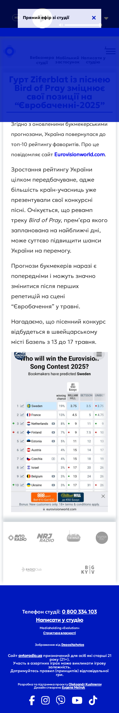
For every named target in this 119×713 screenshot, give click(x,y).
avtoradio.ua (30, 655)
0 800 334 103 (79, 611)
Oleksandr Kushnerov (85, 684)
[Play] (42, 18)
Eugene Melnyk (73, 687)
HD (17, 18)
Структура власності (59, 633)
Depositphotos (72, 645)
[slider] (83, 25)
